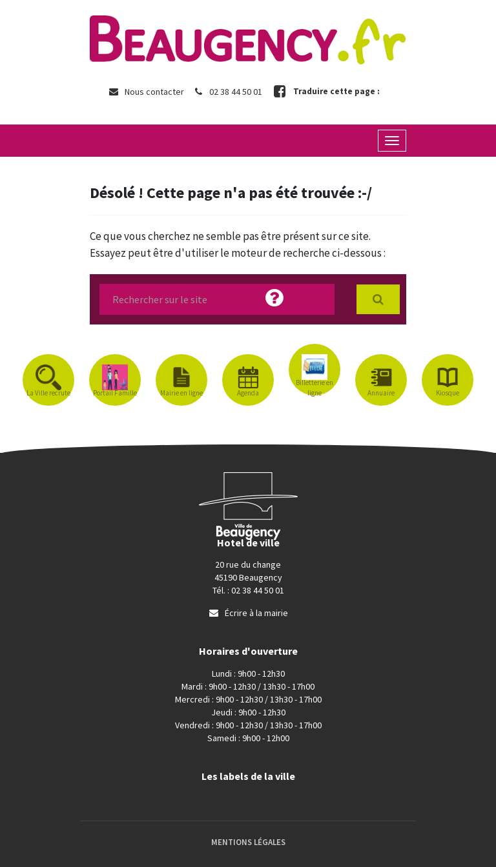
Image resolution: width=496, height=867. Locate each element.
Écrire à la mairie (248, 613)
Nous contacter (146, 91)
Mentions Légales (248, 842)
